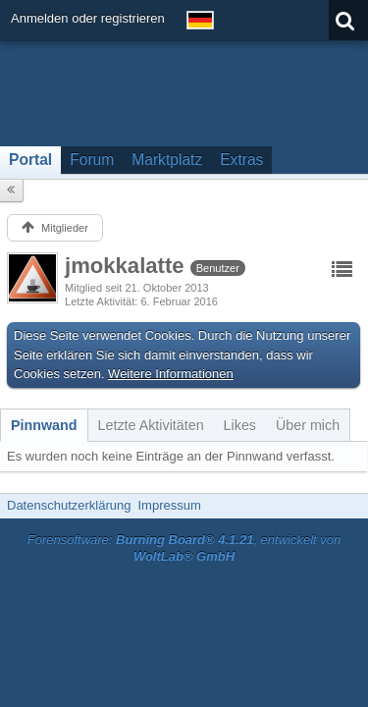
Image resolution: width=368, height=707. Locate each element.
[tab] (44, 425)
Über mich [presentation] (308, 425)
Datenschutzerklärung (69, 505)
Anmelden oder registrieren (88, 18)
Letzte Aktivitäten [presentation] (151, 425)
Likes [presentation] (240, 425)
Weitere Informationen (171, 373)
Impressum (168, 505)
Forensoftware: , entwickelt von (184, 548)
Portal (30, 159)
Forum (92, 159)
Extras (241, 159)
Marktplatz (166, 159)
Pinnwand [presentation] (44, 425)
